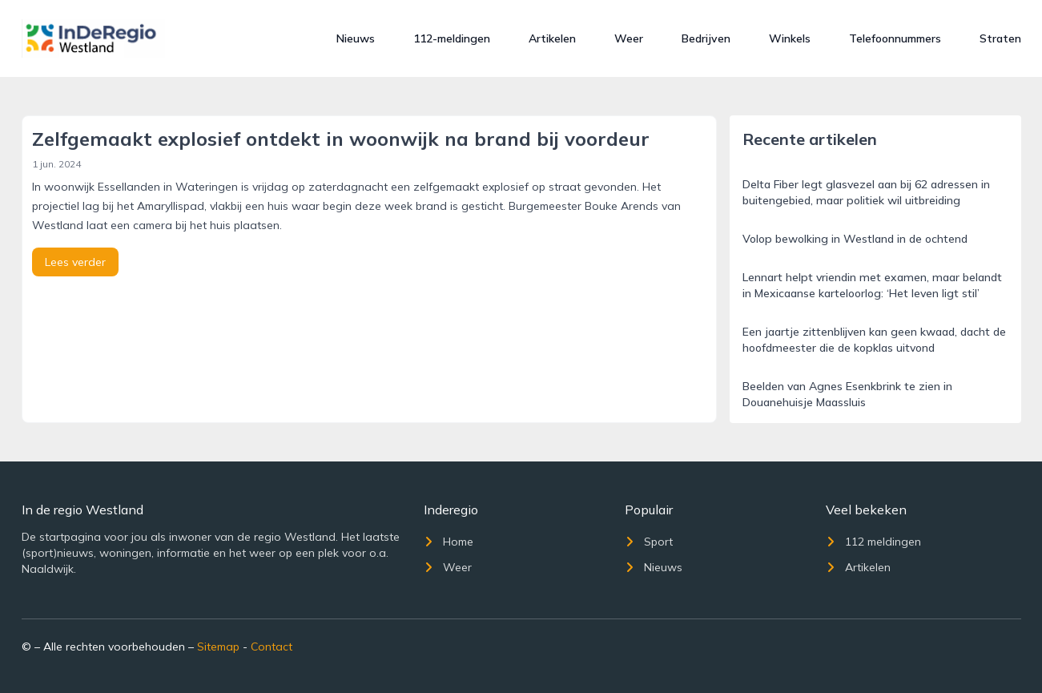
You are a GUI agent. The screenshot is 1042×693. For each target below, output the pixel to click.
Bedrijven (706, 38)
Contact (271, 646)
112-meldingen (451, 38)
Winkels (790, 38)
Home (448, 541)
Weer (628, 38)
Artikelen (552, 38)
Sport (649, 541)
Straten (1000, 38)
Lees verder (75, 262)
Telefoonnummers (895, 38)
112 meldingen (873, 541)
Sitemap (218, 646)
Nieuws (355, 38)
